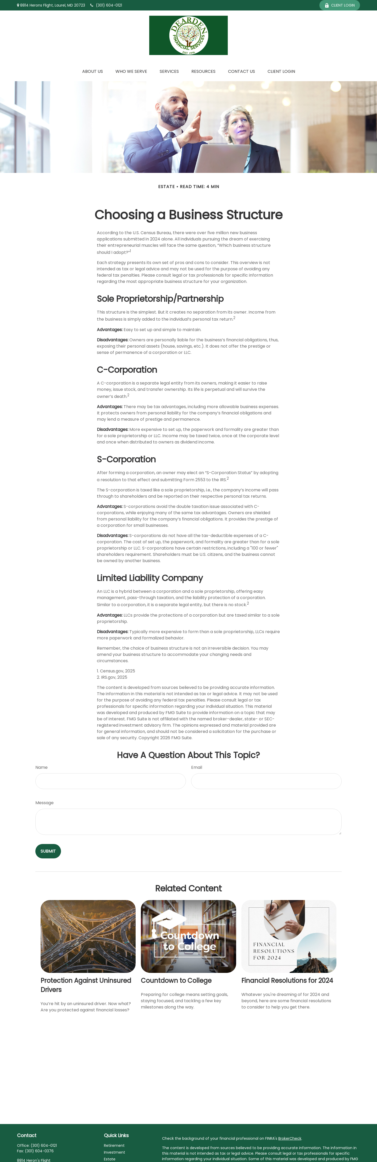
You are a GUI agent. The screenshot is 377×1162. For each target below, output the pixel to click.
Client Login (340, 5)
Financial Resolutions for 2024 (287, 980)
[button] (92, 71)
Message (44, 803)
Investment (114, 1152)
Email (196, 767)
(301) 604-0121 (106, 5)
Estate (109, 1159)
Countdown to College (176, 980)
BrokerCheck (289, 1138)
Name (41, 767)
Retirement (114, 1145)
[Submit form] (48, 851)
